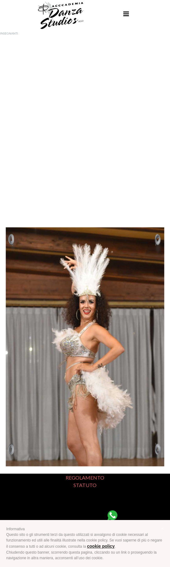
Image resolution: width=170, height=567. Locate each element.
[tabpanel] (85, 128)
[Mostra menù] (126, 13)
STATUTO (85, 485)
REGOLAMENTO (85, 477)
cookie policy (101, 546)
